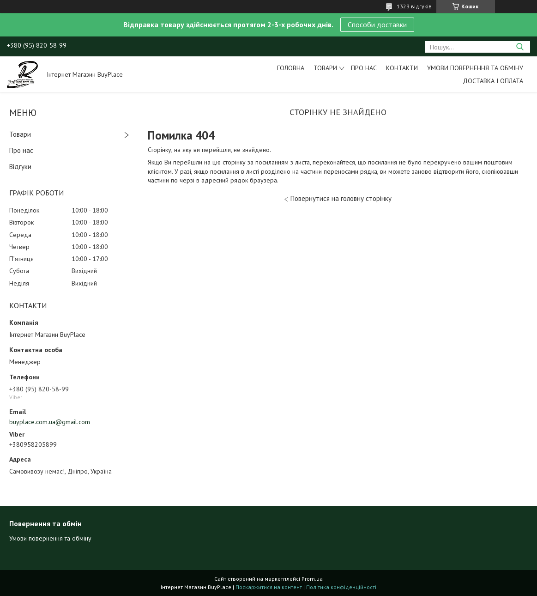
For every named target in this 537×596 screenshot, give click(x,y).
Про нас (364, 68)
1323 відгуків (414, 6)
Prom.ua (312, 578)
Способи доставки (377, 24)
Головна (290, 68)
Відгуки (20, 166)
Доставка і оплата (493, 81)
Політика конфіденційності (341, 587)
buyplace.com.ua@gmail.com (49, 422)
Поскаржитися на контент (268, 587)
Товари (325, 68)
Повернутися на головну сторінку (341, 198)
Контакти (402, 68)
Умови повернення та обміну (475, 68)
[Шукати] (519, 47)
